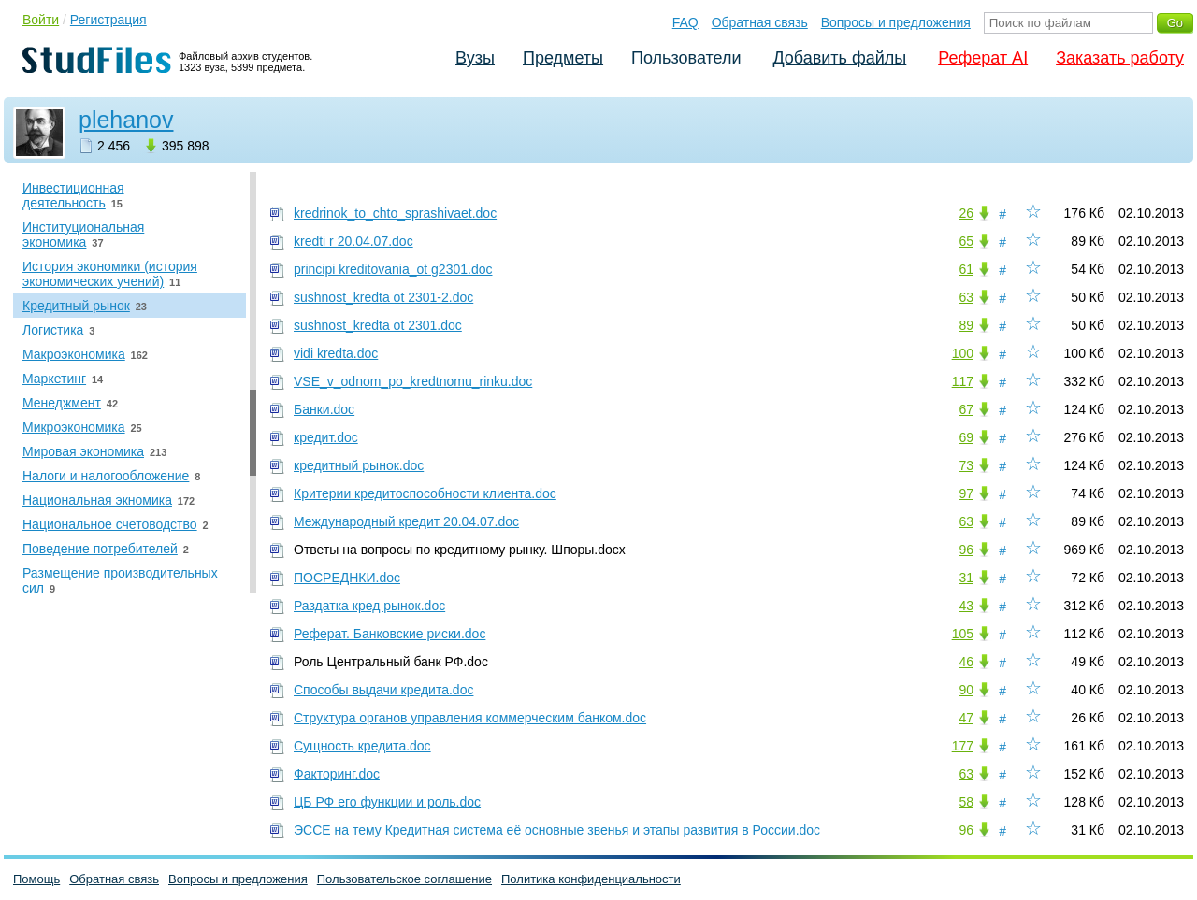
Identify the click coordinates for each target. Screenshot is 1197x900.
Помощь (36, 879)
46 (966, 661)
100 (962, 353)
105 (962, 633)
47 (966, 717)
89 (966, 325)
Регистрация (108, 19)
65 (966, 241)
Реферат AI (983, 58)
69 (966, 437)
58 (966, 801)
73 (966, 465)
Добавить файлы (839, 58)
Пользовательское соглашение (404, 879)
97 (966, 493)
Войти (40, 19)
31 (966, 577)
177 (962, 745)
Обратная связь (760, 22)
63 (966, 297)
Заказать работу (1120, 58)
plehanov (126, 120)
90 (966, 689)
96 (966, 549)
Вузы (475, 58)
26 (966, 213)
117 (962, 381)
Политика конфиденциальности (591, 879)
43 (966, 605)
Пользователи (686, 58)
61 (966, 269)
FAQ (685, 22)
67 (966, 409)
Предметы (563, 58)
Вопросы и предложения (896, 22)
